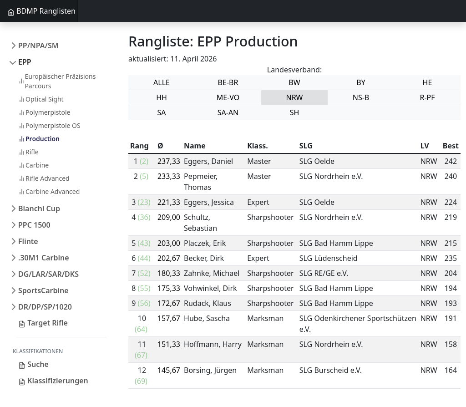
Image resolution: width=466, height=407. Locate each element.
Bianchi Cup (39, 209)
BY (360, 82)
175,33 (168, 288)
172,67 (168, 303)
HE (427, 82)
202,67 (168, 258)
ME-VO (228, 97)
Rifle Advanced (44, 178)
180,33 (168, 273)
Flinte (28, 241)
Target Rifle (43, 323)
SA (161, 112)
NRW (294, 97)
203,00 (168, 243)
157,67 (168, 318)
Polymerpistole (44, 112)
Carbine (33, 165)
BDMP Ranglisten (41, 11)
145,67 (168, 370)
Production (39, 138)
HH (161, 97)
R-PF (427, 97)
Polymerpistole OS (49, 125)
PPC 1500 (34, 225)
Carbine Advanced (49, 191)
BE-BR (228, 82)
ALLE (161, 82)
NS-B (361, 97)
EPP (24, 62)
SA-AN (228, 112)
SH (294, 112)
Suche (33, 364)
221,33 (168, 202)
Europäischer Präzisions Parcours (57, 81)
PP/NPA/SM (38, 46)
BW (294, 82)
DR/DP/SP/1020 (45, 307)
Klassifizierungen (53, 381)
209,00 (168, 217)
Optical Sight (41, 99)
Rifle (28, 152)
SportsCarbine (43, 290)
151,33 (168, 344)
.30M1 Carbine (43, 258)
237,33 (168, 161)
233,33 (168, 176)
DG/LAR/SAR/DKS (48, 274)
